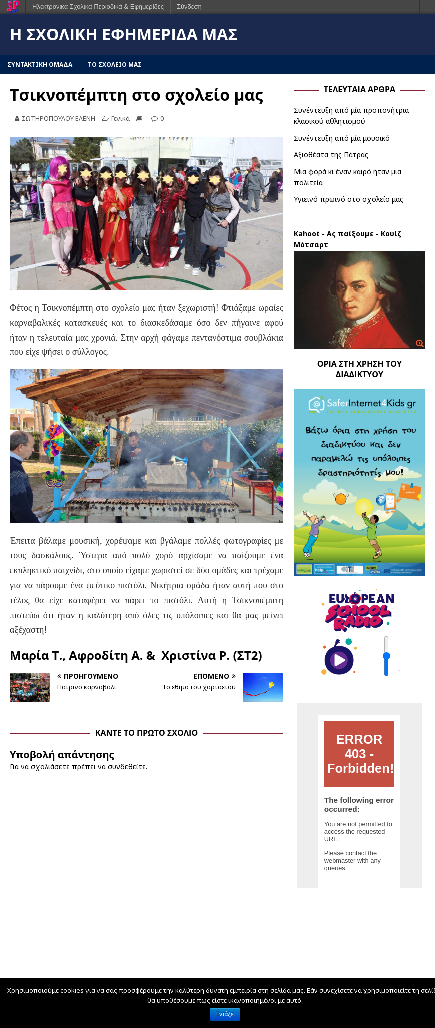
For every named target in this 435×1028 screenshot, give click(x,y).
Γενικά (120, 118)
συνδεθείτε (127, 766)
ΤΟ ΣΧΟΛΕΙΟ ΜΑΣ (115, 64)
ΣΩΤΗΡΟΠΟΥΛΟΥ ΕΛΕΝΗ (58, 118)
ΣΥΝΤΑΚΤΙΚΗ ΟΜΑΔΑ (39, 64)
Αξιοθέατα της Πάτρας (331, 154)
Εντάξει (225, 1014)
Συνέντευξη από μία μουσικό (342, 138)
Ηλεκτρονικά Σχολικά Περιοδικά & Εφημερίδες (98, 6)
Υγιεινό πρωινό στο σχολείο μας (348, 199)
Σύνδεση (189, 6)
